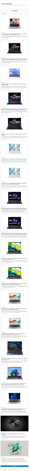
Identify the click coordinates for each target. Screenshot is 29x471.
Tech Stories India (7, 3)
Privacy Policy (9, 469)
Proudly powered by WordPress (15, 469)
